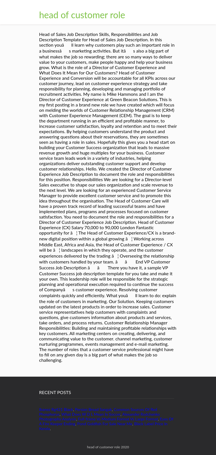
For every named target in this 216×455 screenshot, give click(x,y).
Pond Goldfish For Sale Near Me (104, 423)
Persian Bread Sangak (93, 409)
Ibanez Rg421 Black (56, 409)
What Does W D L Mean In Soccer (90, 414)
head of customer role (82, 14)
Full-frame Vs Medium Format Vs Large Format (118, 419)
